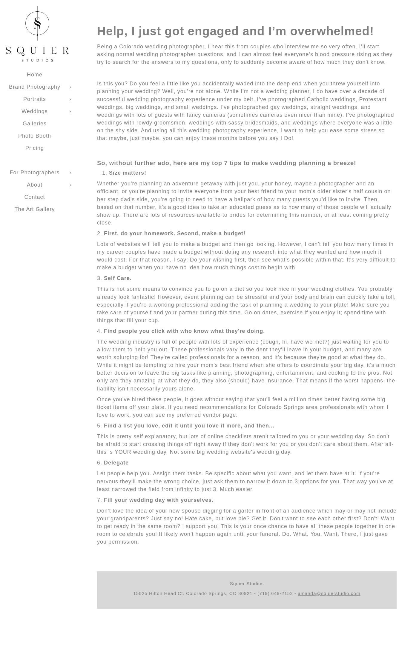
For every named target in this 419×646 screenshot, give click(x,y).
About (34, 185)
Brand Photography (34, 87)
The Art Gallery (34, 209)
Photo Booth (34, 136)
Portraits (34, 99)
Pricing (34, 148)
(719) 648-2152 (275, 593)
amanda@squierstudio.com (329, 593)
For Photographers (34, 173)
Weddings (35, 111)
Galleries (35, 124)
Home (34, 75)
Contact (34, 197)
